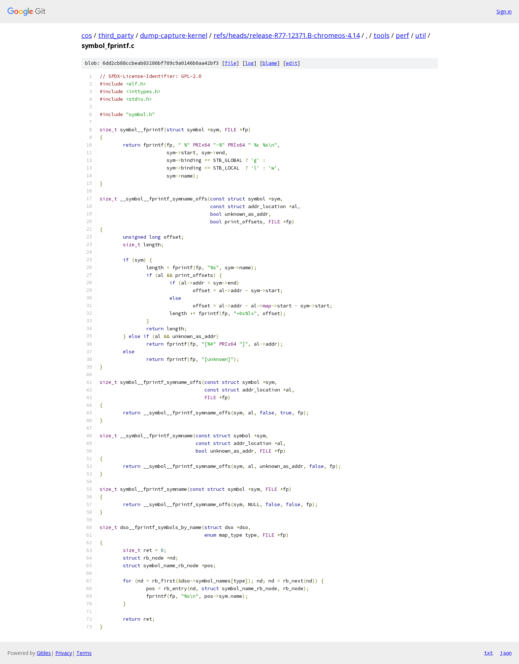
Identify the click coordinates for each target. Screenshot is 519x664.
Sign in (504, 11)
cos (86, 35)
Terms (84, 652)
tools (382, 35)
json (506, 652)
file (230, 63)
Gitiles (44, 652)
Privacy (63, 652)
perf (402, 35)
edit (292, 63)
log (249, 63)
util (420, 35)
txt (488, 652)
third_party (116, 35)
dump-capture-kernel (173, 35)
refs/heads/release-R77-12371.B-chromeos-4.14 (286, 35)
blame (270, 63)
